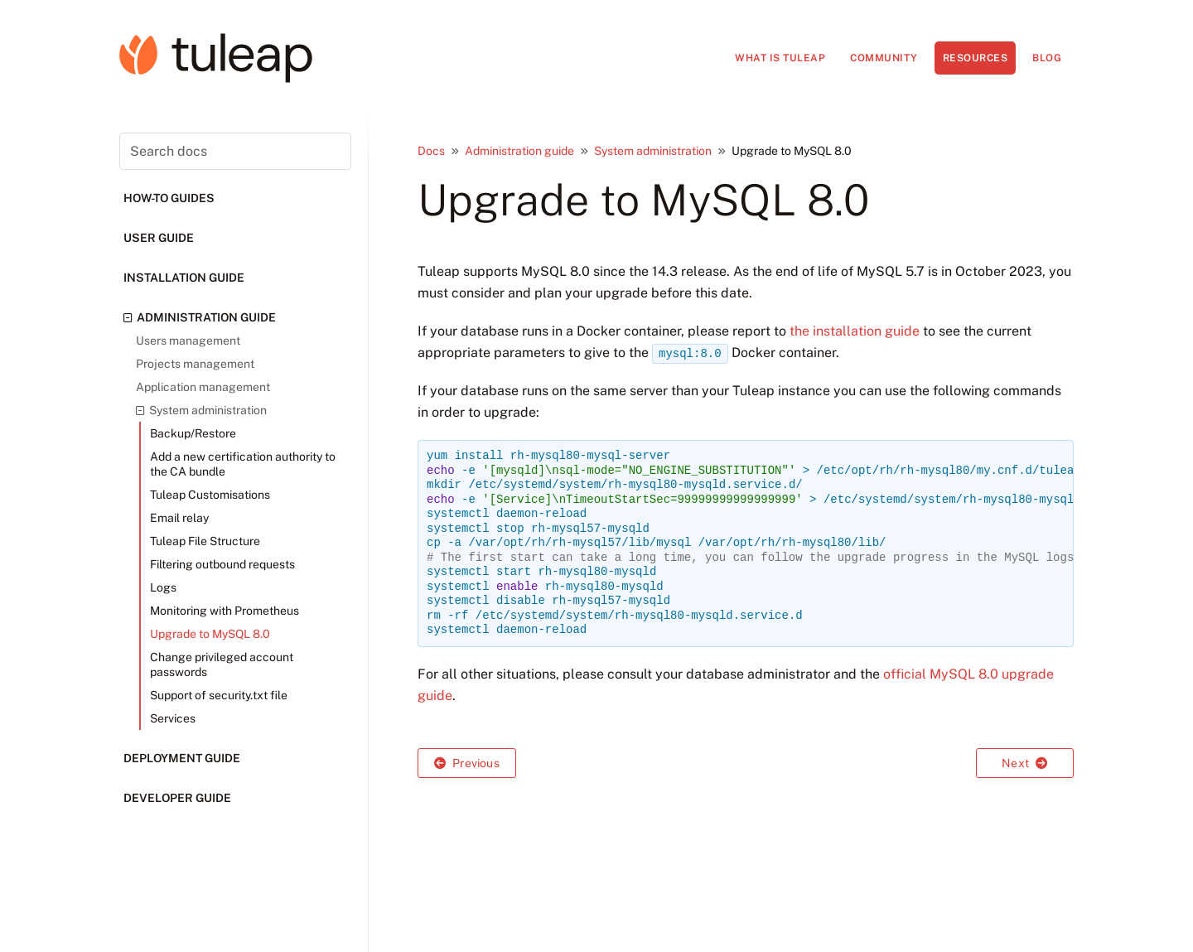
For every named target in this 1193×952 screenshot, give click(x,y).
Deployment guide (181, 758)
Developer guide (177, 798)
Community (884, 58)
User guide (158, 237)
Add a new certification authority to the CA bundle (243, 464)
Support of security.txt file (218, 695)
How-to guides (169, 198)
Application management (203, 387)
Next (1024, 763)
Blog (1046, 58)
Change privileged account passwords (221, 664)
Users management (188, 340)
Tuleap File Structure (205, 541)
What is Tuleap (780, 58)
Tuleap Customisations (210, 494)
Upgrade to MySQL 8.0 (210, 633)
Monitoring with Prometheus (224, 610)
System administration (201, 410)
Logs (163, 587)
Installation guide (183, 277)
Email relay (179, 517)
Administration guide (199, 317)
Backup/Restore (193, 433)
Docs (431, 151)
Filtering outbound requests (222, 564)
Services (173, 718)
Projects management (195, 363)
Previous (467, 763)
